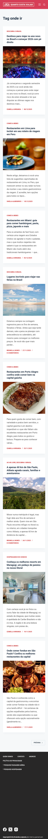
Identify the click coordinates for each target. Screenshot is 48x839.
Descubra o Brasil (14, 31)
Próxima (38, 743)
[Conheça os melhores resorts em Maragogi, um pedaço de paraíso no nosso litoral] (24, 588)
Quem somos (8, 756)
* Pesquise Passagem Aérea (14, 765)
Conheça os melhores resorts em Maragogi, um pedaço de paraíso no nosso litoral (24, 565)
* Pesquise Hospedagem (12, 769)
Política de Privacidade (12, 761)
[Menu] (39, 4)
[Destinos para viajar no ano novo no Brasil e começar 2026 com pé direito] (24, 62)
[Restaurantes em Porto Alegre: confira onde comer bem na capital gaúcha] (24, 398)
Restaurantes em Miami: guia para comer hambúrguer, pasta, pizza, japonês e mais (23, 223)
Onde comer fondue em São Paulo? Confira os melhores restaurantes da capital (21, 653)
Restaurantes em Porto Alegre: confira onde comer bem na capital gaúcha (23, 374)
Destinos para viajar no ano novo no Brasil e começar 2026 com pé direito (24, 39)
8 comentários (13, 353)
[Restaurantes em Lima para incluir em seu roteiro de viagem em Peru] (24, 154)
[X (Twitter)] (10, 829)
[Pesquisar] (44, 5)
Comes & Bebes (12, 123)
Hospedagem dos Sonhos (17, 557)
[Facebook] (5, 829)
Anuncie (32, 756)
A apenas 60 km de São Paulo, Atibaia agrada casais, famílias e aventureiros (23, 470)
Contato (21, 756)
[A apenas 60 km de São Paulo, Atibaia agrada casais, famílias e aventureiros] (24, 493)
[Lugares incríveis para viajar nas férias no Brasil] (24, 300)
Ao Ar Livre (11, 462)
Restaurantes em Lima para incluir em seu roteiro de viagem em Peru (23, 131)
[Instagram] (16, 829)
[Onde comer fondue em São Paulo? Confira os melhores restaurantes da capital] (24, 677)
